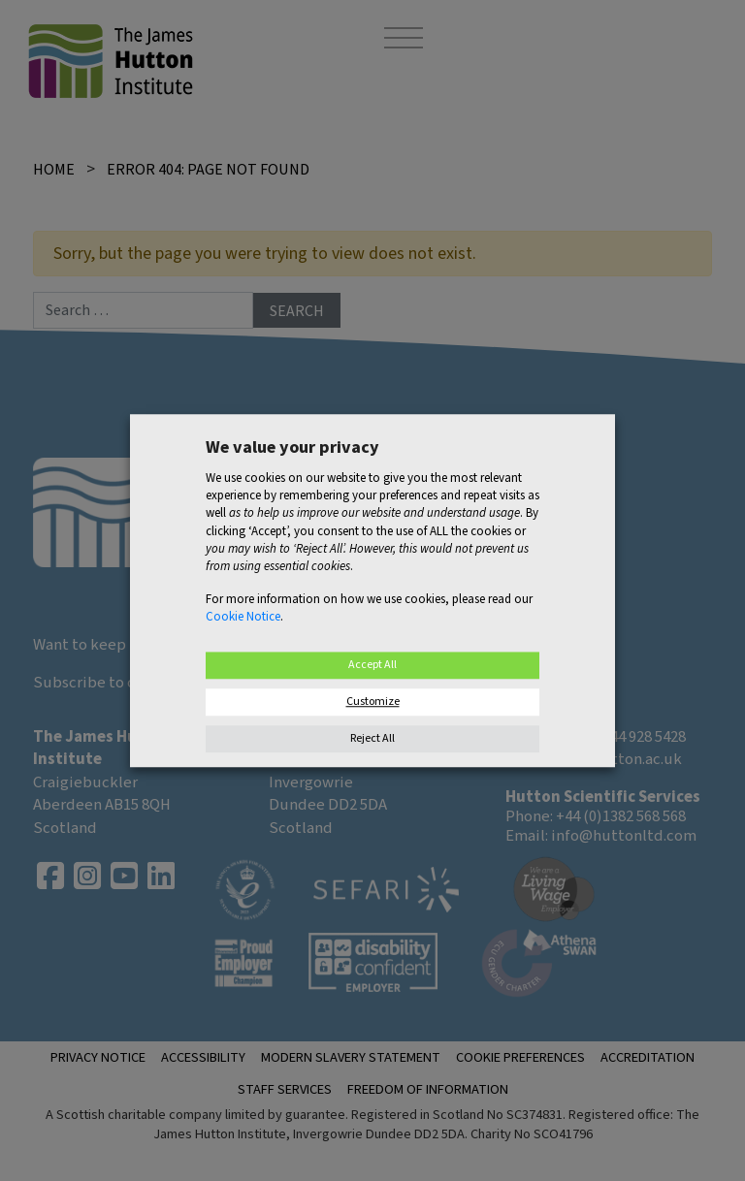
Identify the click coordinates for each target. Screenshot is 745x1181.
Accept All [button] (372, 664)
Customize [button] (373, 701)
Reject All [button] (372, 738)
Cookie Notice (243, 617)
